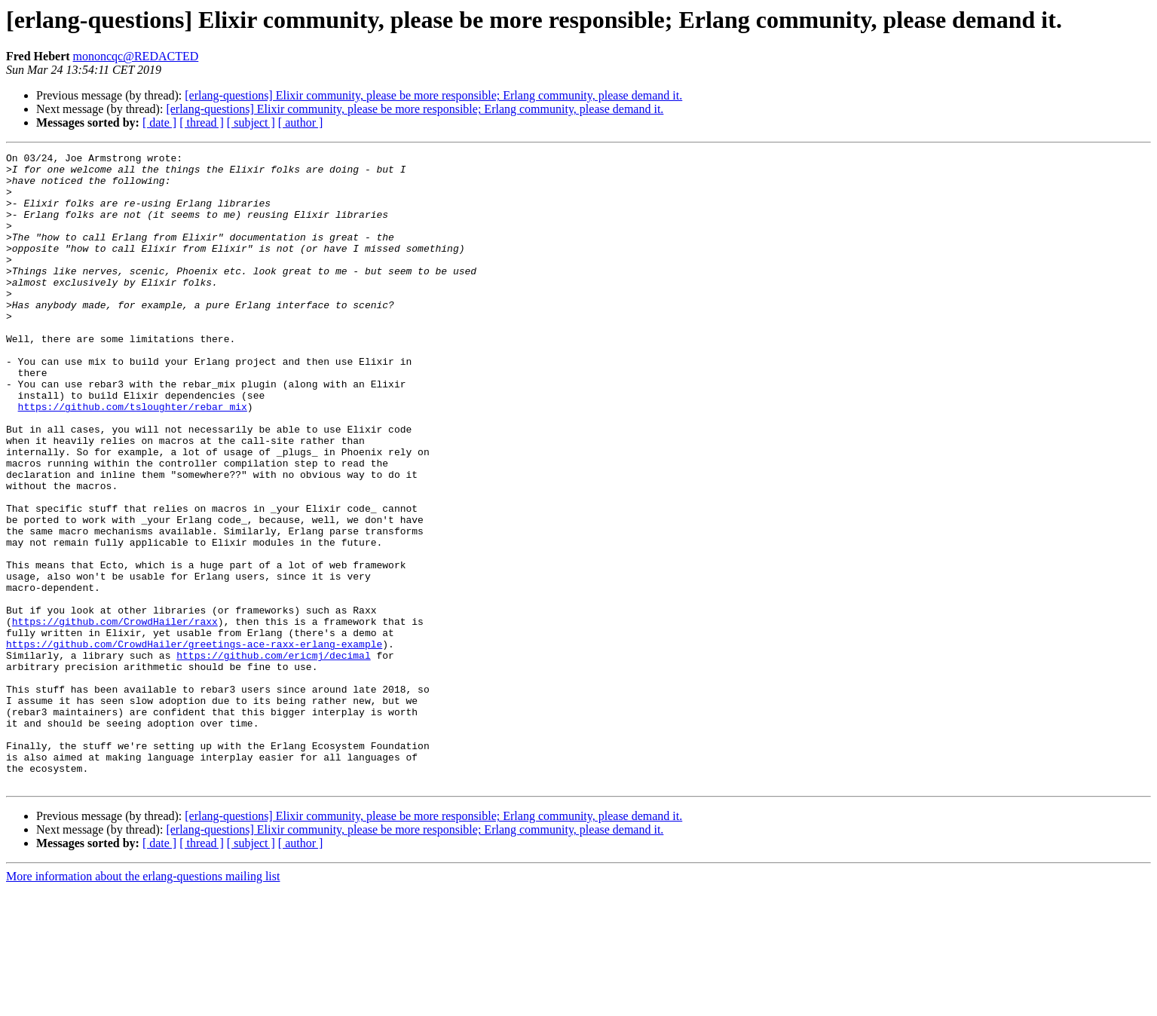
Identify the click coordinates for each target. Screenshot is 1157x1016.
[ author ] (300, 122)
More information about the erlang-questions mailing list (143, 1002)
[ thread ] (201, 122)
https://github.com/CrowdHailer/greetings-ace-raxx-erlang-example (194, 743)
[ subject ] (251, 122)
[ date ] (159, 122)
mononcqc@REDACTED (136, 56)
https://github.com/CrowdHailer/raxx (115, 716)
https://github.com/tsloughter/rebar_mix (132, 458)
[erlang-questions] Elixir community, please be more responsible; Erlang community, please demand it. (433, 95)
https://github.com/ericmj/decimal (273, 757)
